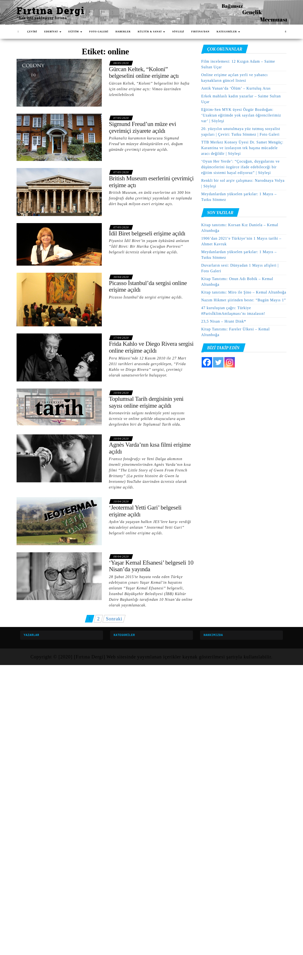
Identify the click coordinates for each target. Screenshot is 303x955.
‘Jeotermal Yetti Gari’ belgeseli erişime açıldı (145, 511)
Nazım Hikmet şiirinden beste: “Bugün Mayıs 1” (243, 300)
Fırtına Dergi (51, 10)
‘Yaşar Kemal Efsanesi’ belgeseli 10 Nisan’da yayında (151, 566)
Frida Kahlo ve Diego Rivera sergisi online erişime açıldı (151, 347)
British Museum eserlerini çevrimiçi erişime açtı (151, 182)
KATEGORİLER (228, 31)
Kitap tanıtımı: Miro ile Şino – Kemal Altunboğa (243, 292)
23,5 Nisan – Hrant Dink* (223, 321)
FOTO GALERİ (98, 31)
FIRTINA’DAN (200, 31)
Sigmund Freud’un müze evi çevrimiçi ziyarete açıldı (142, 127)
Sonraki (114, 618)
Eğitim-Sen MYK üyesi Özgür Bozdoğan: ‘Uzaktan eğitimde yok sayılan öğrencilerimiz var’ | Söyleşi (241, 115)
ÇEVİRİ (32, 31)
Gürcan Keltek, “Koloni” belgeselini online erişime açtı (144, 72)
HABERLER (123, 31)
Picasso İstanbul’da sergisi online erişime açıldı (148, 286)
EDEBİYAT (52, 31)
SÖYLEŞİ (178, 31)
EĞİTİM (75, 31)
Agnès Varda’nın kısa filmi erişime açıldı (150, 448)
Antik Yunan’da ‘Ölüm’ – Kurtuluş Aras (236, 88)
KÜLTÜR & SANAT (151, 31)
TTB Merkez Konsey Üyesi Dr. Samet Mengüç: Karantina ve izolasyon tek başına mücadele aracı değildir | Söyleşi (242, 148)
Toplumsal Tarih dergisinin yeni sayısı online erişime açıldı (146, 402)
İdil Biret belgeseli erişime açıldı (147, 233)
